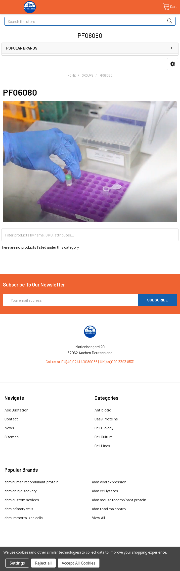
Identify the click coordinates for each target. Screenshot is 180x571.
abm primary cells (18, 508)
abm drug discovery (20, 490)
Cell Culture (103, 436)
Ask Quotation (16, 409)
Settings (17, 563)
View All (98, 517)
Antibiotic (102, 409)
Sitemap (11, 436)
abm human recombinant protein (31, 481)
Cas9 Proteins (106, 418)
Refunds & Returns (111, 544)
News (9, 427)
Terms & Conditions (24, 544)
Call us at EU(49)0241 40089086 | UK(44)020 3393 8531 (90, 361)
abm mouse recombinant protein (119, 499)
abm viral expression (109, 481)
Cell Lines (102, 445)
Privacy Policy (155, 544)
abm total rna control (109, 508)
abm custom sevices (21, 499)
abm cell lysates (105, 490)
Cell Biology (103, 427)
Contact (11, 418)
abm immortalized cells (23, 517)
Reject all (43, 563)
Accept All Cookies (78, 563)
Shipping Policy (68, 544)
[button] (172, 64)
